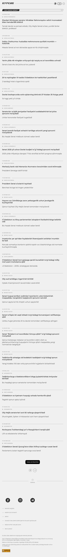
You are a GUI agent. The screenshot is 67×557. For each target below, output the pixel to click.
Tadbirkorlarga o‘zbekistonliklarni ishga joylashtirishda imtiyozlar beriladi (29, 378)
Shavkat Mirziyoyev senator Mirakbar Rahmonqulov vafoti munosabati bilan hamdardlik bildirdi (32, 21)
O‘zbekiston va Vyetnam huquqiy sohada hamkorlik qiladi (26, 396)
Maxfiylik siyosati (11, 512)
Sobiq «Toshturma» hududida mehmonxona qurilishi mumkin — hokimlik (29, 43)
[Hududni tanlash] (55, 3)
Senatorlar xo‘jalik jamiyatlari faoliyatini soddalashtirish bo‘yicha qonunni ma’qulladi (29, 113)
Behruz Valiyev (8, 197)
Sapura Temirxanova (9, 17)
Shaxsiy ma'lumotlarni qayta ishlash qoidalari (20, 520)
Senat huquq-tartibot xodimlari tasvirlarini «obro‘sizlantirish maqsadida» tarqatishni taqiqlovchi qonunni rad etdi (27, 297)
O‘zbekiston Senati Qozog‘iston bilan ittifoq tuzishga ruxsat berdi (29, 447)
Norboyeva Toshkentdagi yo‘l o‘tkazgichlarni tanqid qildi (26, 430)
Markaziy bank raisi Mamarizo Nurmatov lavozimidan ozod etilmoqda (31, 167)
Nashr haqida (9, 508)
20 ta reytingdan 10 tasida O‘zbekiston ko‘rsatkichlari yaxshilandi (29, 78)
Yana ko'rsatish (33, 462)
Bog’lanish (8, 529)
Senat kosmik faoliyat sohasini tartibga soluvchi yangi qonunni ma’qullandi (28, 132)
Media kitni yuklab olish (13, 524)
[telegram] (32, 500)
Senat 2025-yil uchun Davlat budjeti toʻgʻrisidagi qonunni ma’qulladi (31, 150)
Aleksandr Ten (8, 373)
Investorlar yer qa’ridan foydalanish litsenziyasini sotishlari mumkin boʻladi (30, 240)
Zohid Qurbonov (8, 108)
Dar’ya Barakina (8, 392)
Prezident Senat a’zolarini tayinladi (17, 184)
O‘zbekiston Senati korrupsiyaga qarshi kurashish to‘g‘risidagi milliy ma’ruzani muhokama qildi (30, 261)
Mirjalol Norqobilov (10, 127)
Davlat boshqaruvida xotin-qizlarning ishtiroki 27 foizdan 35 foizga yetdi (32, 95)
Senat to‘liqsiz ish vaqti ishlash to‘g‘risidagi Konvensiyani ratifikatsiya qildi (31, 316)
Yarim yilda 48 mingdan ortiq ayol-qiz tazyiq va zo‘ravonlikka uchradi (31, 61)
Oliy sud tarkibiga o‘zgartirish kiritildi (17, 279)
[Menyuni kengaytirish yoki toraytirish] (63, 3)
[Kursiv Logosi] (8, 3)
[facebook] (8, 500)
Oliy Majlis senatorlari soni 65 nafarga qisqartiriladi (23, 413)
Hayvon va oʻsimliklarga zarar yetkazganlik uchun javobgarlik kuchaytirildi (28, 202)
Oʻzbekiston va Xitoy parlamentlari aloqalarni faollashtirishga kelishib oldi (31, 221)
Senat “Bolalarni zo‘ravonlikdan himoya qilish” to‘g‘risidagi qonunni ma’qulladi (30, 335)
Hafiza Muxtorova (9, 38)
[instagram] (20, 500)
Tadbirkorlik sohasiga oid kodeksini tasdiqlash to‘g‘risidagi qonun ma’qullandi (29, 359)
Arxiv (6, 516)
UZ (59, 3)
